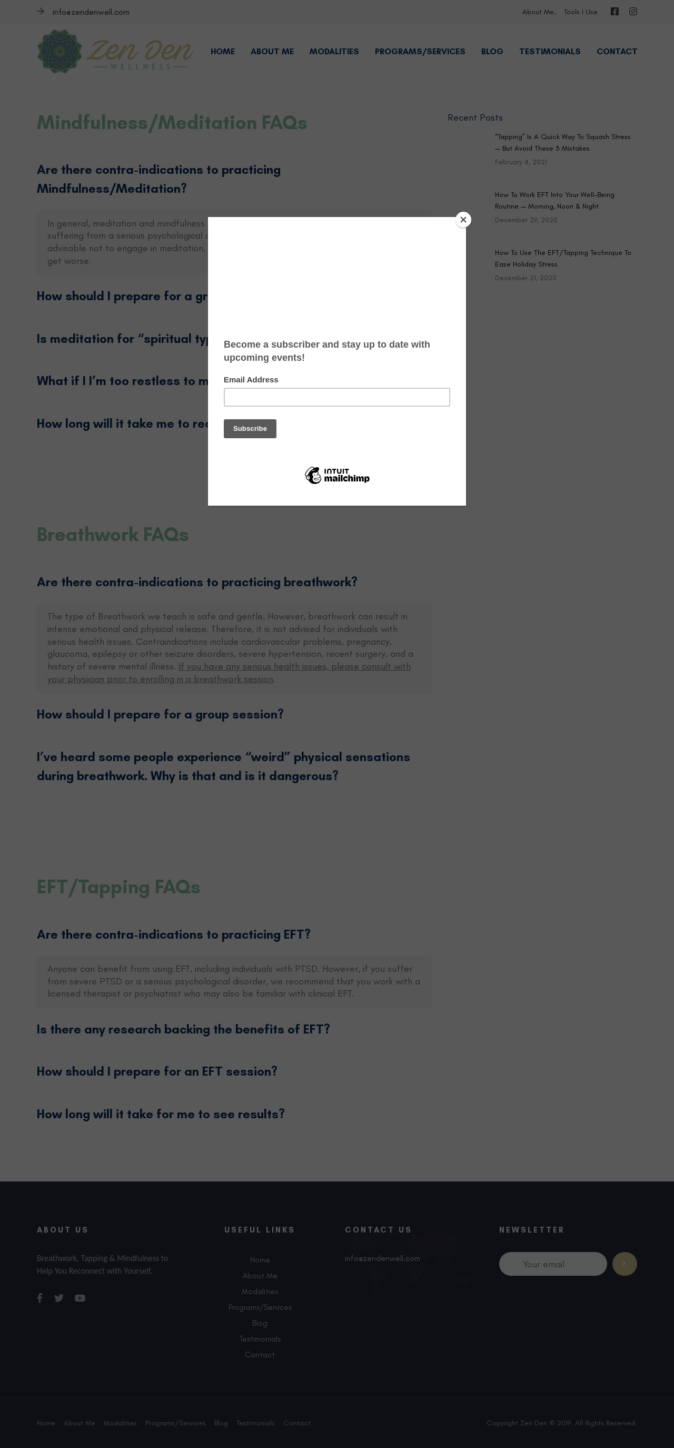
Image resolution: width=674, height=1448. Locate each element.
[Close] (463, 220)
